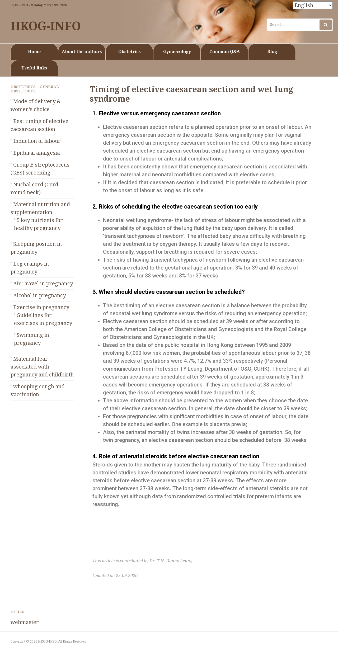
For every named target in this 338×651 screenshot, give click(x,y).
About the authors (82, 51)
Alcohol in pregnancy (39, 295)
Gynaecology (177, 51)
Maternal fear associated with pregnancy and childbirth (42, 367)
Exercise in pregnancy (41, 307)
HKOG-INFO (46, 26)
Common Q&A (224, 51)
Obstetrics (129, 51)
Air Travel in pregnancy (43, 283)
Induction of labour (37, 141)
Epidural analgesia (36, 153)
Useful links (34, 67)
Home (34, 51)
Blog (272, 51)
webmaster (25, 622)
